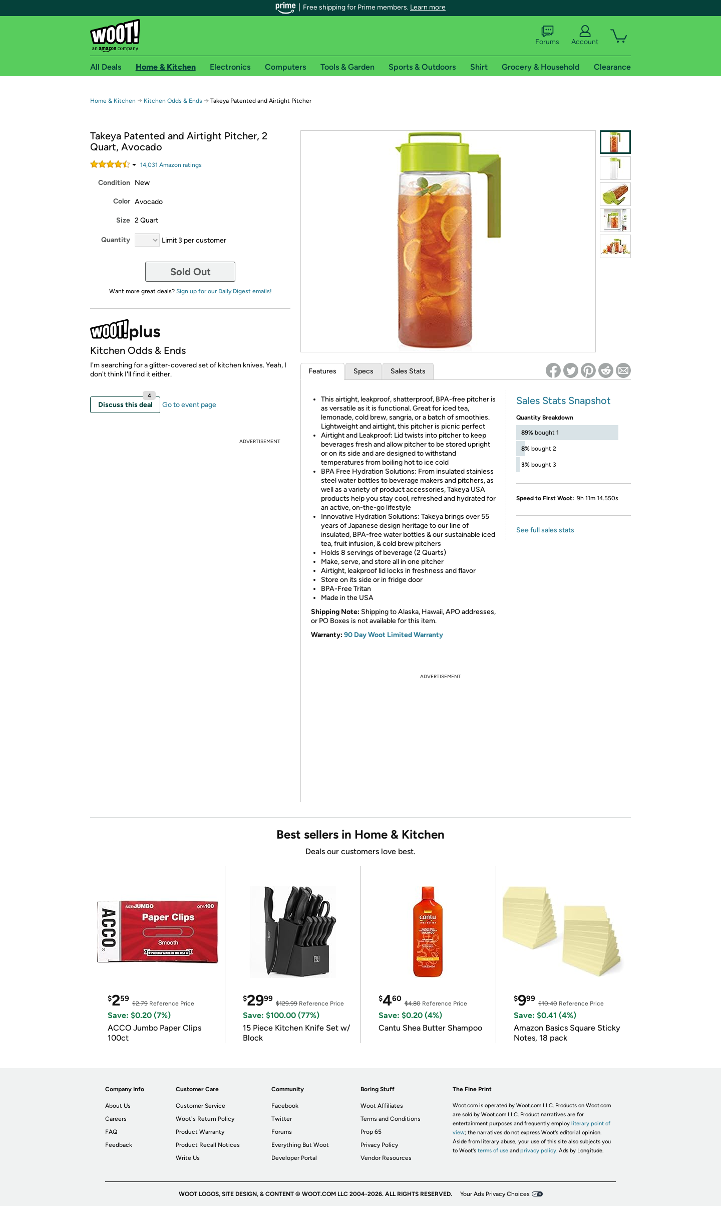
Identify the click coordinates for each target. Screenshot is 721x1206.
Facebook (284, 1105)
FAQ (111, 1131)
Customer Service (200, 1105)
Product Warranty (200, 1131)
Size (123, 220)
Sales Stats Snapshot (563, 400)
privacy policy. (538, 1150)
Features (322, 371)
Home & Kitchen (113, 100)
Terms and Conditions (390, 1118)
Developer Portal (294, 1157)
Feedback (118, 1144)
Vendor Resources (386, 1157)
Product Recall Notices (208, 1144)
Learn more (428, 7)
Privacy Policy (379, 1144)
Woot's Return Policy (205, 1118)
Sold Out (190, 272)
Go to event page (189, 404)
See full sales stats (545, 530)
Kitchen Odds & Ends (173, 100)
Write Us (188, 1157)
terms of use (493, 1150)
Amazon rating (171, 164)
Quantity (115, 240)
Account (584, 35)
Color (121, 201)
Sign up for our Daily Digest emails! (224, 291)
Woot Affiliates (381, 1105)
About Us (118, 1105)
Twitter (281, 1118)
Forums (547, 35)
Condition (114, 182)
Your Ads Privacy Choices (495, 1193)
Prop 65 (371, 1131)
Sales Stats (408, 371)
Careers (116, 1118)
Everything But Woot (300, 1144)
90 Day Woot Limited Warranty (393, 635)
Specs (363, 371)
